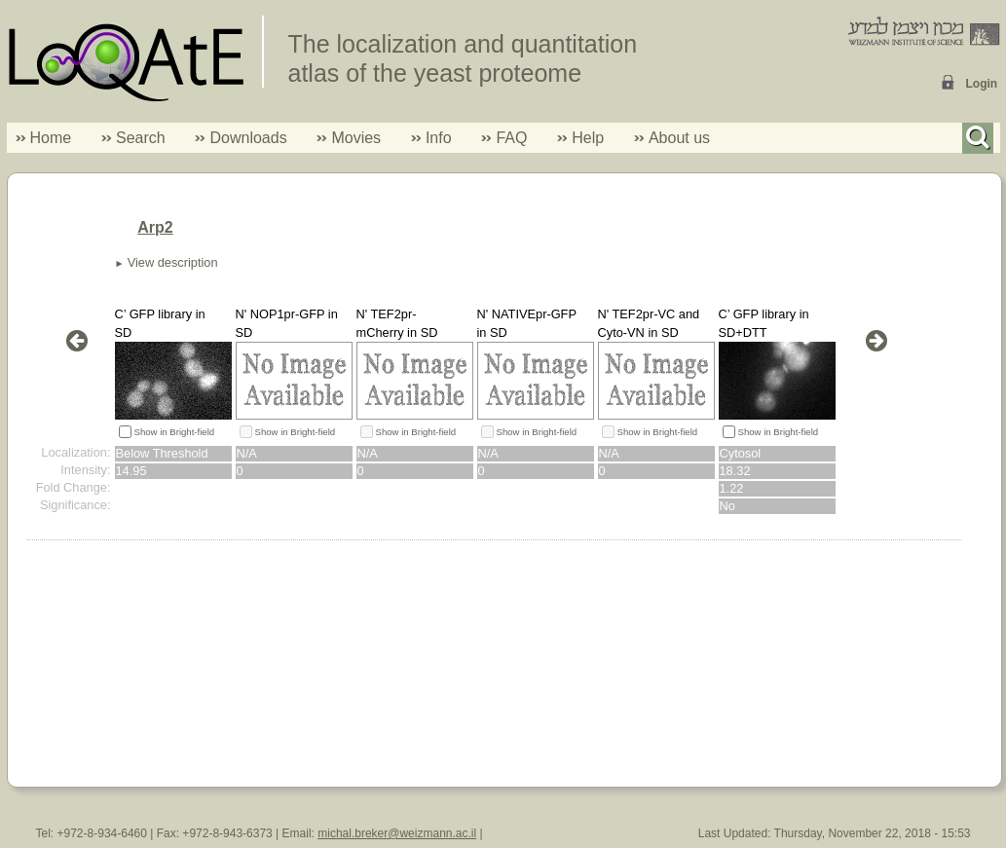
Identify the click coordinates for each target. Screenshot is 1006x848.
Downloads (247, 137)
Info (431, 137)
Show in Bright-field (174, 431)
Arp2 (154, 227)
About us (679, 137)
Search (133, 137)
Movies (356, 137)
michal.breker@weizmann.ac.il (396, 833)
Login (982, 84)
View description (173, 262)
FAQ (511, 137)
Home (51, 137)
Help (588, 137)
